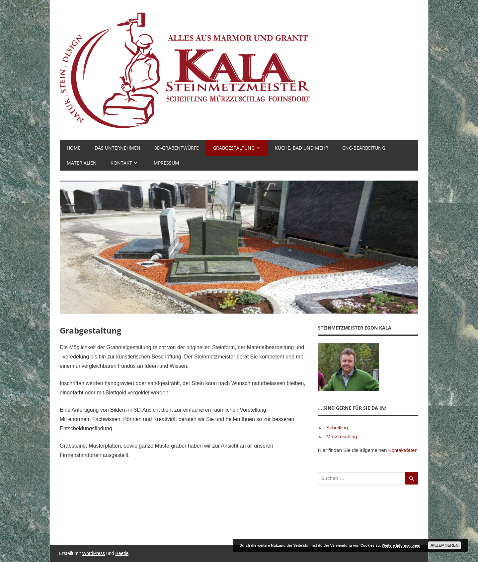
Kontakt (121, 163)
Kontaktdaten (402, 450)
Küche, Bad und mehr (301, 148)
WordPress (93, 553)
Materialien (82, 163)
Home (74, 148)
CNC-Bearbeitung (363, 148)
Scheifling (337, 427)
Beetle (121, 553)
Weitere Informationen (401, 545)
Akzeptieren (445, 545)
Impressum (165, 163)
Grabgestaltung (234, 148)
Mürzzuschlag (341, 436)
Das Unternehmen (117, 148)
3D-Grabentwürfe (176, 148)
